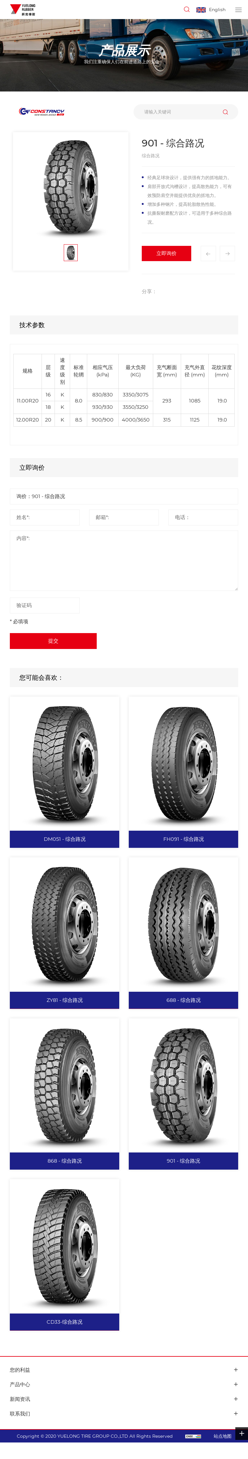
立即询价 (166, 253)
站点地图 (223, 1436)
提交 (53, 641)
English (217, 9)
